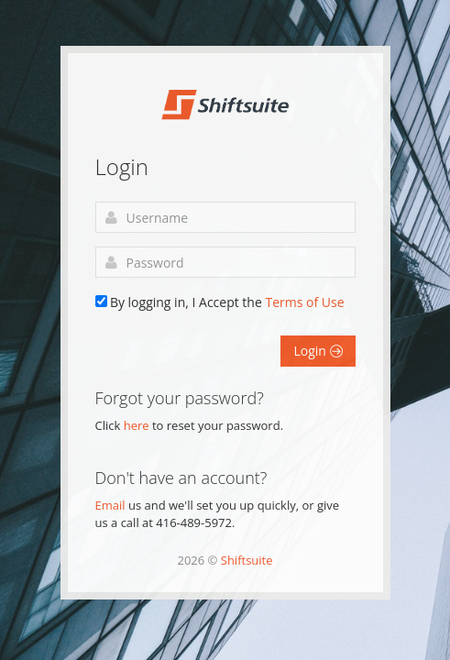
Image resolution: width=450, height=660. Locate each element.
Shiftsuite (247, 560)
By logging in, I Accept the (227, 302)
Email (110, 505)
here (136, 425)
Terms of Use (304, 302)
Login (317, 350)
